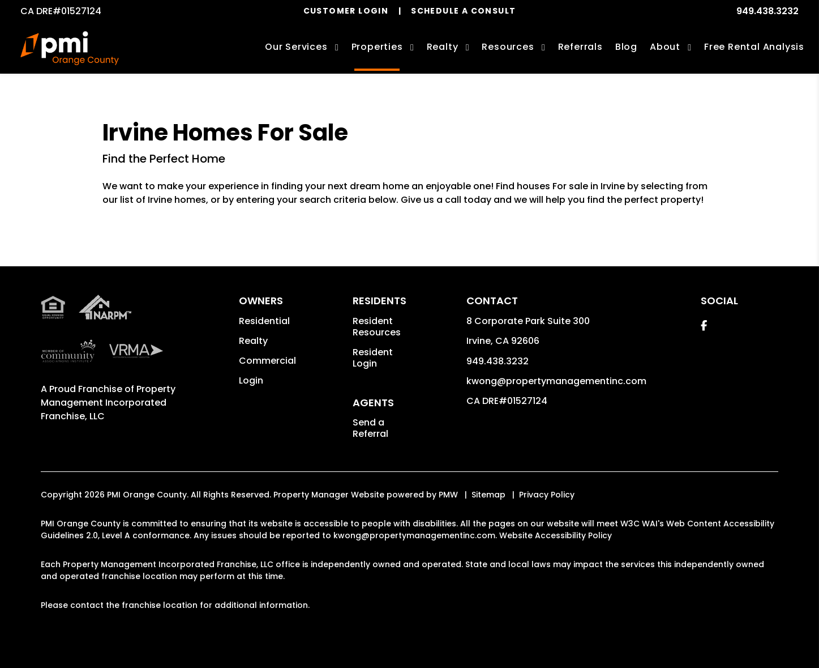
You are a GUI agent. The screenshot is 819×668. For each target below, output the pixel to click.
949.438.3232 (767, 11)
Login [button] (251, 380)
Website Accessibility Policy (555, 535)
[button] (704, 325)
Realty (253, 340)
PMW (448, 494)
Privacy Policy (546, 494)
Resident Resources (377, 326)
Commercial (267, 360)
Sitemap (488, 494)
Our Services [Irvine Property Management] (296, 46)
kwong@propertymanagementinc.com (556, 381)
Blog (626, 46)
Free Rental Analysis (754, 46)
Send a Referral (370, 428)
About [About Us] (665, 46)
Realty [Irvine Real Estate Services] (442, 46)
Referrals (580, 46)
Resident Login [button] (373, 358)
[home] (69, 48)
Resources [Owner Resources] (508, 46)
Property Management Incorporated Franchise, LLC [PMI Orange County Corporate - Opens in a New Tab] (108, 402)
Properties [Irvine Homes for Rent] (377, 46)
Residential (264, 320)
